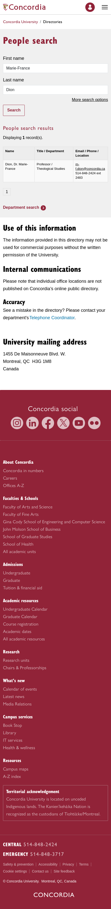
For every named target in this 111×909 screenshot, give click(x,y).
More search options (90, 100)
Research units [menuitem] (16, 660)
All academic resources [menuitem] (24, 639)
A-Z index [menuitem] (12, 776)
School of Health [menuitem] (18, 544)
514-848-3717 (47, 854)
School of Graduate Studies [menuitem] (27, 536)
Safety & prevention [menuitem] (18, 864)
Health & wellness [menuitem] (19, 747)
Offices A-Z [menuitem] (13, 485)
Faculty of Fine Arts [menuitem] (21, 514)
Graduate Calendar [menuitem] (20, 616)
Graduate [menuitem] (11, 580)
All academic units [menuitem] (19, 551)
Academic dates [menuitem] (17, 631)
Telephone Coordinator (52, 317)
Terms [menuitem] (84, 864)
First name (13, 58)
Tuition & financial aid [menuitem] (22, 588)
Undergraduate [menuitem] (16, 573)
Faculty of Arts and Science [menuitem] (27, 507)
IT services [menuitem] (12, 740)
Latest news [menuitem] (13, 696)
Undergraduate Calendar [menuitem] (25, 609)
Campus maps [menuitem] (15, 769)
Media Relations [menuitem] (17, 704)
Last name (13, 79)
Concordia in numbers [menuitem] (23, 470)
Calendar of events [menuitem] (20, 689)
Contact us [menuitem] (40, 871)
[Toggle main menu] (105, 7)
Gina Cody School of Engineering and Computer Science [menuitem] (54, 521)
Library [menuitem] (9, 732)
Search (13, 110)
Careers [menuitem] (10, 478)
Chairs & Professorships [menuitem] (24, 667)
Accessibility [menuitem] (47, 864)
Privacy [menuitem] (68, 864)
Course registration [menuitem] (20, 624)
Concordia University (20, 21)
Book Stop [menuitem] (12, 725)
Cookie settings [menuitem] (15, 871)
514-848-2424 (40, 844)
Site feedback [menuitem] (64, 871)
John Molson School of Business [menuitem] (32, 529)
